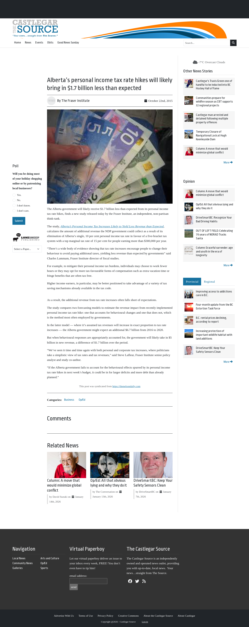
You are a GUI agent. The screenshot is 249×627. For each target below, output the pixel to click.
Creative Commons (128, 615)
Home (17, 42)
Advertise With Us (64, 615)
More (228, 162)
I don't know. (23, 205)
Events (39, 42)
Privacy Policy (105, 615)
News (28, 42)
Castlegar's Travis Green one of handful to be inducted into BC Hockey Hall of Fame (214, 84)
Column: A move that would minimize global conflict (64, 485)
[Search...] (207, 43)
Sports (44, 568)
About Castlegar (186, 615)
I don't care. (23, 210)
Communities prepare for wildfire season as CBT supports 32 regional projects (214, 101)
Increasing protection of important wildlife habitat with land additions (214, 334)
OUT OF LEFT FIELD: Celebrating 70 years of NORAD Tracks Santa (214, 234)
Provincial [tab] (192, 281)
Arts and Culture (49, 558)
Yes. (19, 195)
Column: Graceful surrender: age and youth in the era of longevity (214, 251)
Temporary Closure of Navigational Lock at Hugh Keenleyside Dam (211, 135)
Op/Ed (82, 399)
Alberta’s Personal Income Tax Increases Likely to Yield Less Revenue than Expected (112, 226)
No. (19, 200)
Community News (22, 563)
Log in (145, 621)
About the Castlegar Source (158, 615)
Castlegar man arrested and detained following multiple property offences (212, 118)
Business (69, 399)
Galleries (17, 568)
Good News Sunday (68, 42)
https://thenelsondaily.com (126, 386)
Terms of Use (86, 615)
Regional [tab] (209, 281)
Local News (18, 558)
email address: (78, 575)
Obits (50, 42)
